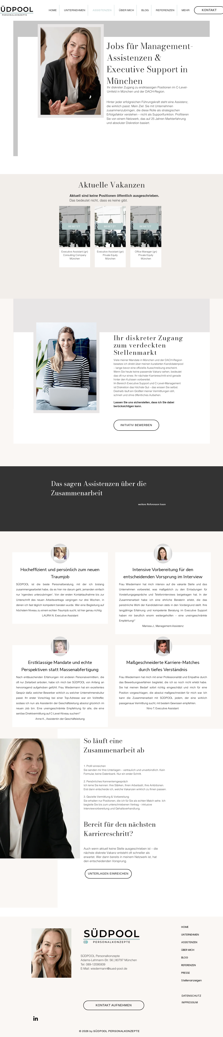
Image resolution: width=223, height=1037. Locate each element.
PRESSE (185, 973)
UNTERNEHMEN (190, 935)
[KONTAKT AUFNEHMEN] (113, 1005)
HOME (185, 927)
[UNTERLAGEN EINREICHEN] (108, 874)
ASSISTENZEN (189, 942)
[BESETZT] (74, 226)
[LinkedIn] (35, 1019)
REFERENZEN (188, 965)
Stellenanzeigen (191, 980)
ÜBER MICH (187, 950)
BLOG (184, 957)
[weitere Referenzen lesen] (155, 504)
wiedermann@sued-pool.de (109, 968)
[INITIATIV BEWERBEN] (136, 425)
